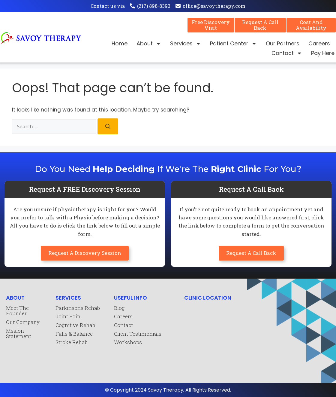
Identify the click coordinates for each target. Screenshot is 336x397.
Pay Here (322, 53)
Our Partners (282, 43)
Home (120, 43)
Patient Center (233, 43)
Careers (319, 43)
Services (185, 43)
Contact (287, 53)
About (148, 43)
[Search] (108, 126)
